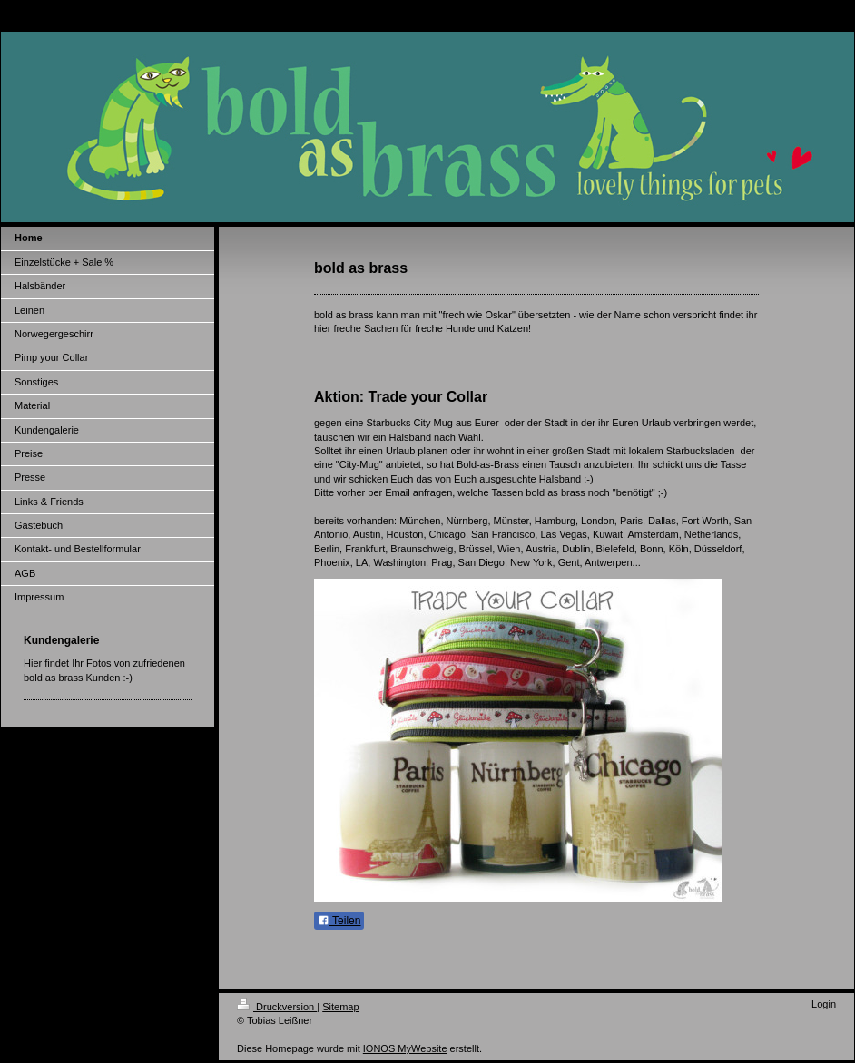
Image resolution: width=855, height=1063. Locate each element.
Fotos (99, 663)
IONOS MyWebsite (405, 1048)
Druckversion (277, 1006)
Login (823, 1004)
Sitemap (340, 1006)
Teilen (339, 920)
